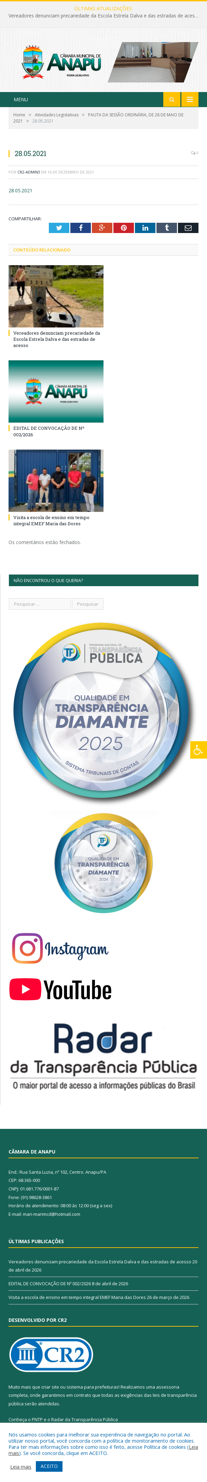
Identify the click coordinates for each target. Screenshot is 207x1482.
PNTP (37, 1419)
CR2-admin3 (28, 172)
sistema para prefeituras (93, 1387)
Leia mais (20, 1467)
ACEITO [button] (49, 1466)
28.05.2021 (20, 190)
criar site (50, 1387)
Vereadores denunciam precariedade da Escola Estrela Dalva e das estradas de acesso (104, 16)
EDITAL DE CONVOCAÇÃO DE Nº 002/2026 (50, 1283)
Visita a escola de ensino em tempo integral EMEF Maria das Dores (51, 520)
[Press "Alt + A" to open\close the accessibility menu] (198, 750)
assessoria (167, 1387)
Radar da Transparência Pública (84, 1419)
